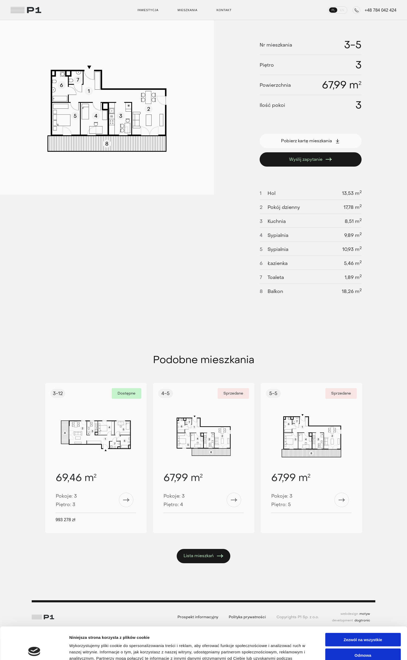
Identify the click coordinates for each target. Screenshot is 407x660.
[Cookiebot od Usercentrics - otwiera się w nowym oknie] (34, 650)
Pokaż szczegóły (282, 649)
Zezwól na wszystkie (363, 607)
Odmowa (362, 623)
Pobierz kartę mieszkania (310, 141)
